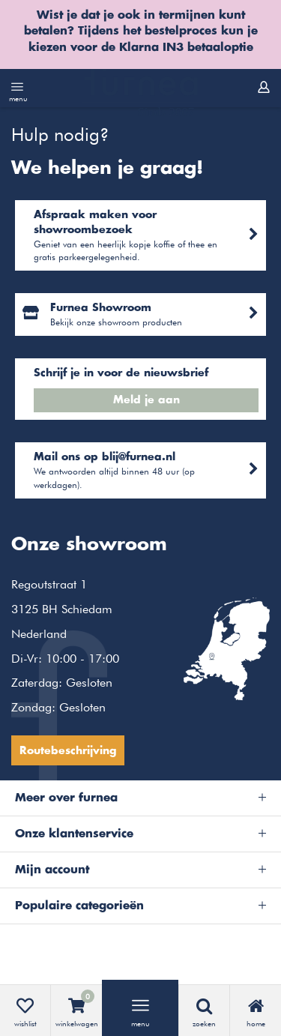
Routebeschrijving (67, 751)
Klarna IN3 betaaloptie (186, 47)
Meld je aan (146, 400)
